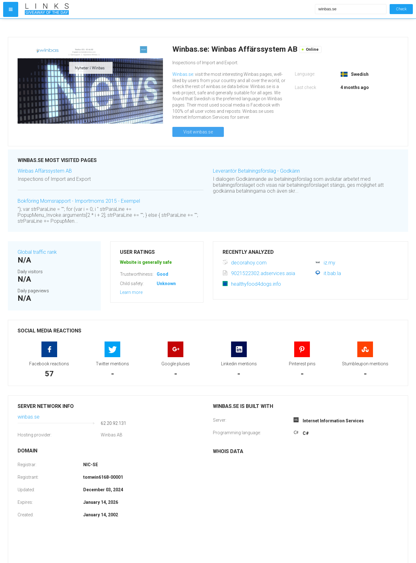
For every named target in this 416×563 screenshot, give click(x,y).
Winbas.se (182, 74)
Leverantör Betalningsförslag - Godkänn (256, 171)
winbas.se (29, 417)
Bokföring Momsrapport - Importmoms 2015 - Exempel (79, 201)
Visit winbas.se (198, 131)
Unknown (166, 283)
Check (401, 9)
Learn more (131, 292)
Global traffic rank (37, 252)
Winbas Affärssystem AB (45, 171)
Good (162, 274)
